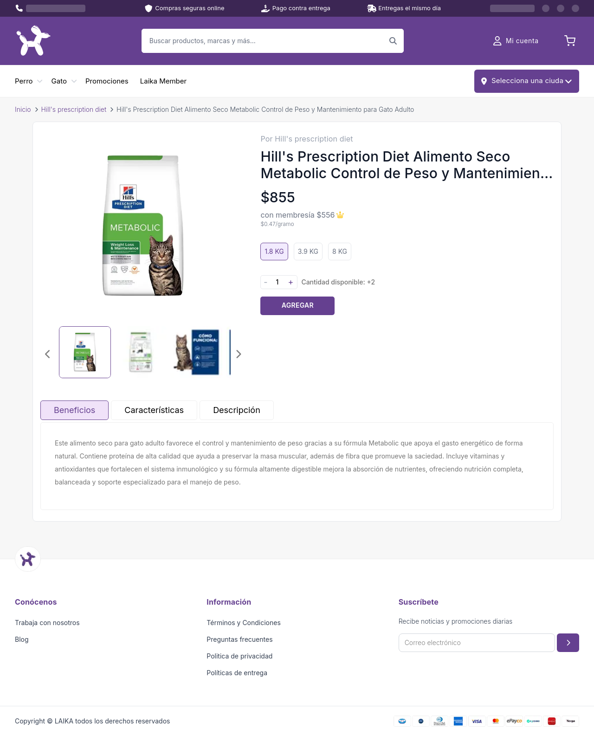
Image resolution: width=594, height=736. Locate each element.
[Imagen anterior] (47, 354)
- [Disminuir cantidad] (265, 282)
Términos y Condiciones (244, 622)
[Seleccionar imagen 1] (85, 352)
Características (154, 410)
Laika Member (163, 81)
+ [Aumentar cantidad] (290, 282)
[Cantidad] (277, 282)
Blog (22, 639)
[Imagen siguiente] (238, 354)
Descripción (236, 410)
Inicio (23, 109)
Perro (24, 81)
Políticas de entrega (237, 673)
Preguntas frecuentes (239, 639)
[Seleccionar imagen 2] (141, 352)
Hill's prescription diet (74, 109)
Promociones (107, 81)
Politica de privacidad (239, 656)
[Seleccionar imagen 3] (196, 352)
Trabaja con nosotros (47, 622)
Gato (59, 81)
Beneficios (74, 410)
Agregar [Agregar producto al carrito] (298, 305)
